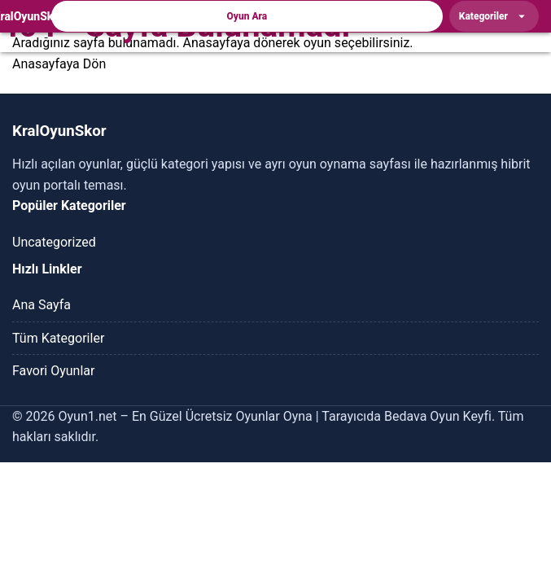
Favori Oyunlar (53, 370)
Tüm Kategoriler (58, 338)
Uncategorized (54, 242)
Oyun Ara (247, 16)
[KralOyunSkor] (28, 16)
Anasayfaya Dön (59, 64)
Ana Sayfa (41, 305)
